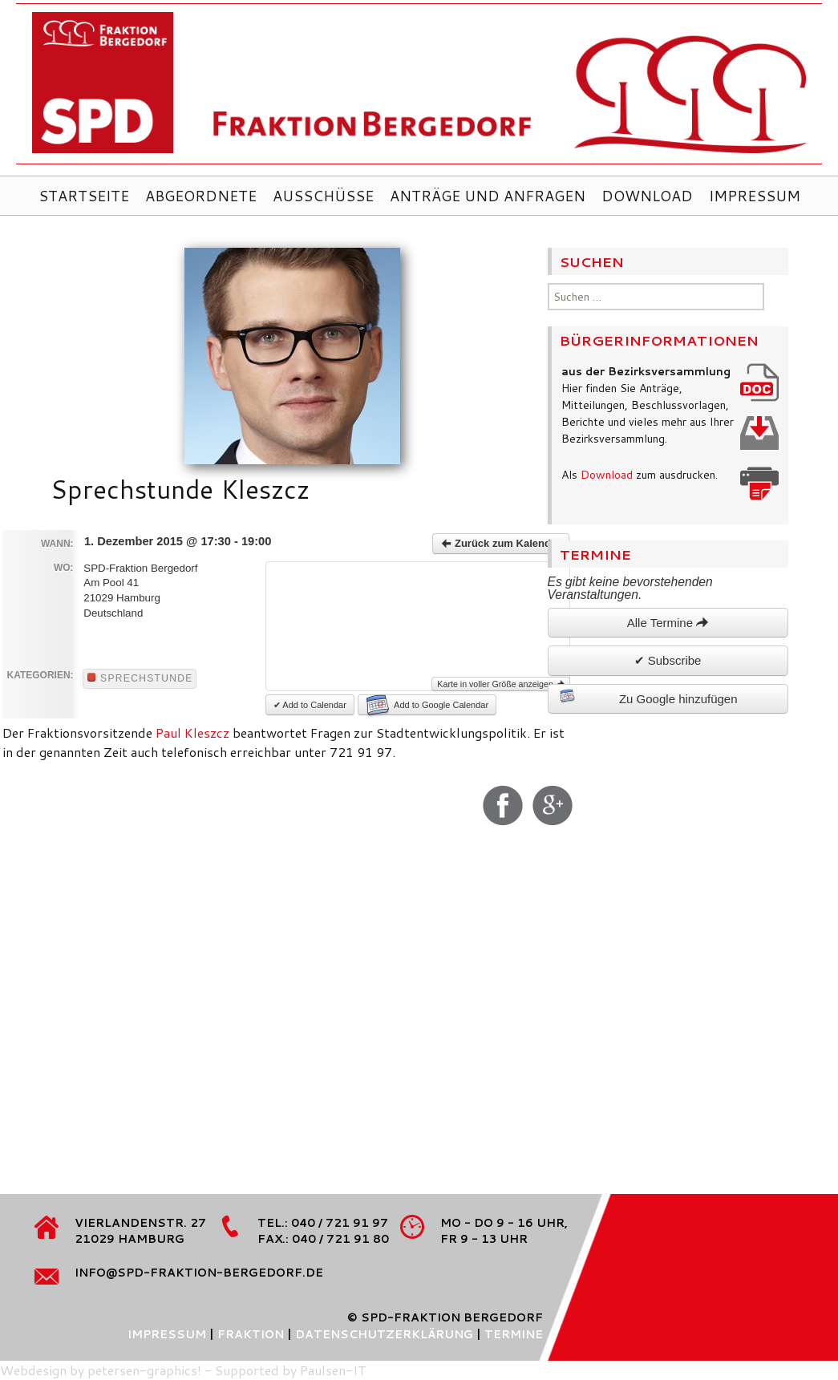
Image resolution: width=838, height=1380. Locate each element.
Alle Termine (667, 622)
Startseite (83, 195)
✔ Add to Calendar (309, 705)
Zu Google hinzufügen (649, 697)
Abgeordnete (201, 195)
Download (647, 195)
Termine (513, 1334)
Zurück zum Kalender (501, 543)
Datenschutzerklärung (384, 1334)
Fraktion (250, 1334)
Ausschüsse (323, 195)
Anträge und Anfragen (487, 195)
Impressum (754, 195)
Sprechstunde (140, 678)
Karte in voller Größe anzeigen (501, 684)
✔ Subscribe (668, 660)
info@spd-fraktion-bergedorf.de (199, 1273)
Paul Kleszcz (192, 732)
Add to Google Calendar (427, 704)
